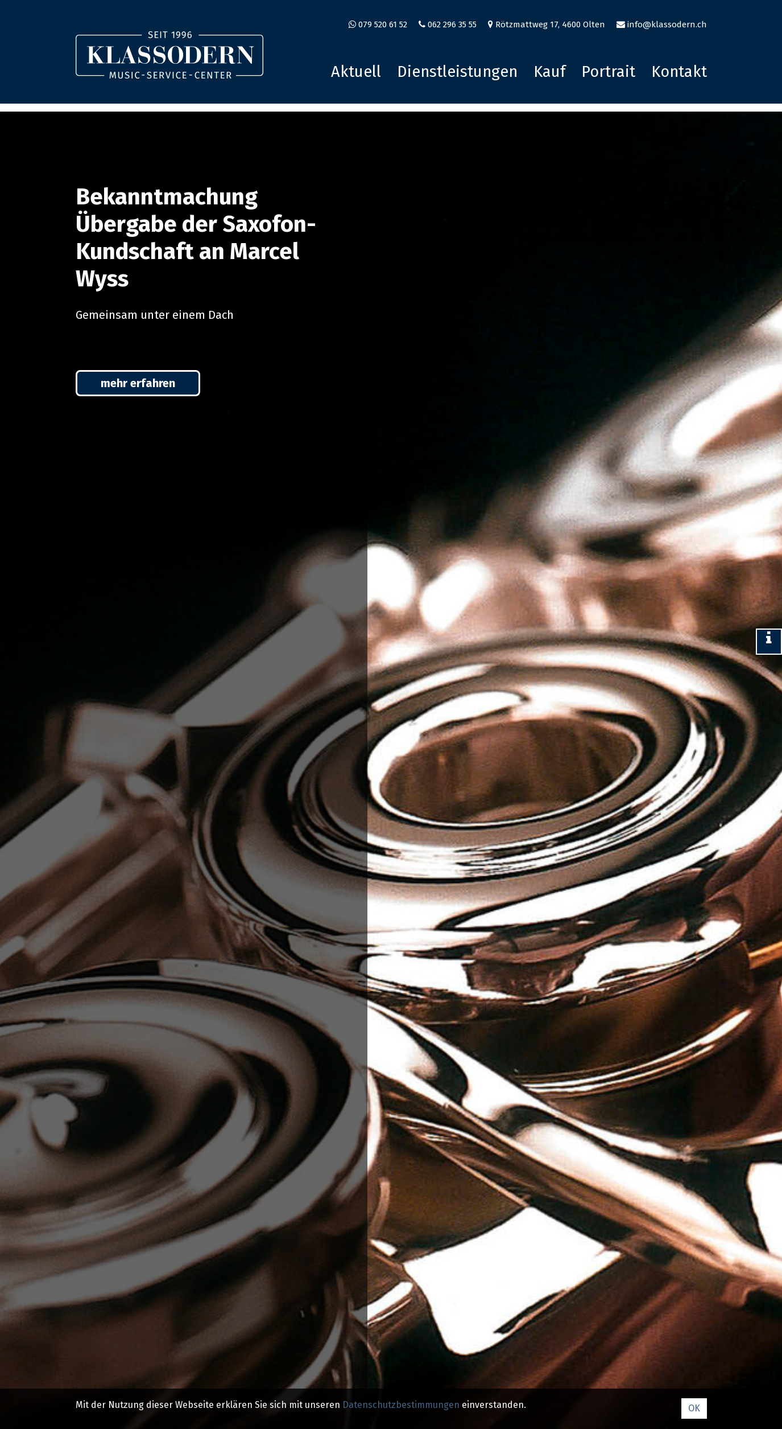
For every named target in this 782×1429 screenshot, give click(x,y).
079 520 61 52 (382, 24)
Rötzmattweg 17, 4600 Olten (550, 24)
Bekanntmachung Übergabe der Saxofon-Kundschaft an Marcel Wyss (196, 238)
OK (694, 1408)
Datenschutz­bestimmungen (401, 1404)
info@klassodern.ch (667, 24)
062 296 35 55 (452, 24)
